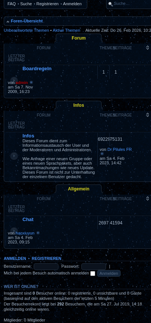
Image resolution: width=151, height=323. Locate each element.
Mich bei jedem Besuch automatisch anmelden (49, 273)
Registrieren (47, 3)
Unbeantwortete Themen (26, 30)
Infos (78, 105)
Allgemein (78, 189)
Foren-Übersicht (27, 21)
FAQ (11, 3)
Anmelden (72, 3)
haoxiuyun (25, 233)
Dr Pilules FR (120, 149)
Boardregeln (37, 68)
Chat (27, 219)
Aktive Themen (66, 30)
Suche (26, 3)
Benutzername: (18, 266)
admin (22, 82)
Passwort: (70, 266)
